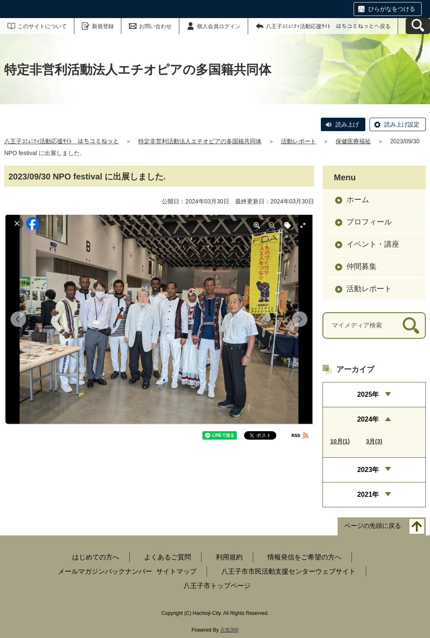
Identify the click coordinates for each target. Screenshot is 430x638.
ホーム (357, 199)
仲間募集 (361, 266)
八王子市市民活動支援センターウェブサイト (288, 571)
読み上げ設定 (402, 124)
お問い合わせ (155, 26)
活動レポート (298, 141)
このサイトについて (42, 26)
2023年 (368, 469)
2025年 (368, 394)
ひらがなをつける (391, 8)
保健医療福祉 (353, 141)
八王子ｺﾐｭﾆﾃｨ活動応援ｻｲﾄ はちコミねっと (61, 141)
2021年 (368, 494)
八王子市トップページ (217, 585)
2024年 (368, 419)
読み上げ (347, 124)
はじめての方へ (95, 557)
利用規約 (229, 557)
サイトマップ (176, 571)
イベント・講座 (372, 244)
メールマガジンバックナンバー (105, 571)
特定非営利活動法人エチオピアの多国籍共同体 (200, 141)
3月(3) (374, 441)
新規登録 (103, 26)
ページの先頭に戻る (372, 526)
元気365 (229, 630)
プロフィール (369, 222)
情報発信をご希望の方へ (304, 557)
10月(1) (340, 441)
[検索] (411, 325)
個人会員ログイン (219, 26)
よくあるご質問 (167, 557)
